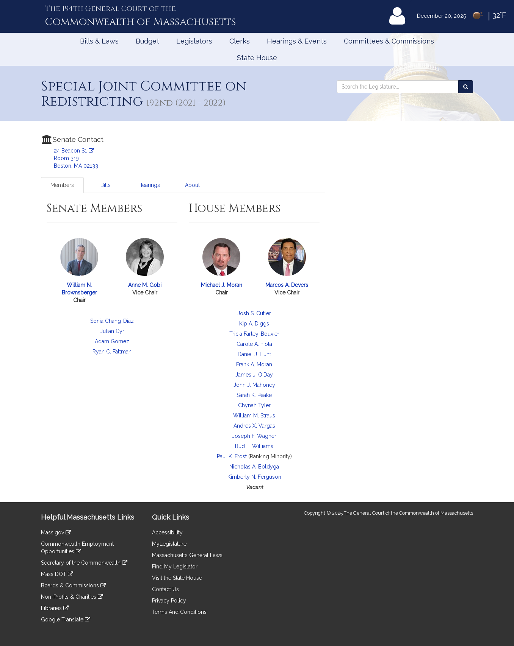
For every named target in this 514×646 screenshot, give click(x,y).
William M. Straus (254, 416)
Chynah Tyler (254, 405)
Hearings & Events (297, 41)
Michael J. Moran (221, 285)
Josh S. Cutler (254, 313)
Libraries (55, 608)
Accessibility (167, 532)
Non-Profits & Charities (72, 597)
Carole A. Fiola (254, 344)
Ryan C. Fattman (112, 352)
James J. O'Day (254, 375)
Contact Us (165, 589)
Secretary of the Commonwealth (84, 563)
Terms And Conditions (179, 612)
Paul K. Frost (232, 456)
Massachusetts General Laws (187, 555)
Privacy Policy (169, 601)
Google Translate (65, 619)
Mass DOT (57, 574)
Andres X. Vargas (254, 426)
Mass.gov (56, 532)
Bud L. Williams (254, 446)
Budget (147, 41)
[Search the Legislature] (465, 86)
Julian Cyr (112, 331)
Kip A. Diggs (254, 324)
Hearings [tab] (149, 185)
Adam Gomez (112, 341)
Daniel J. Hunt (254, 354)
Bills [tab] (105, 185)
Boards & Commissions (73, 585)
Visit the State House (177, 578)
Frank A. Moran (254, 364)
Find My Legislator (174, 566)
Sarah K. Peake (254, 395)
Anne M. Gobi (144, 285)
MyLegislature (169, 544)
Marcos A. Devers (286, 285)
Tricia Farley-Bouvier (254, 334)
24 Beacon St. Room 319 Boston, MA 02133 (76, 158)
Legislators (194, 41)
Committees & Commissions (389, 41)
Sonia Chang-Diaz (112, 321)
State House (257, 58)
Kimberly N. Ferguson (254, 477)
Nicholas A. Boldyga (254, 467)
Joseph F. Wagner (254, 436)
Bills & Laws (99, 41)
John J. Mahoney (254, 385)
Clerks (239, 41)
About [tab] (192, 185)
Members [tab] (62, 185)
